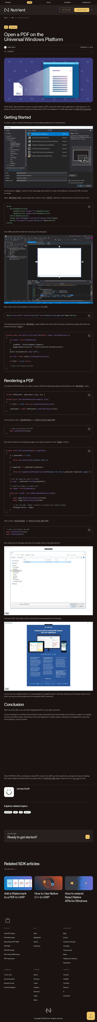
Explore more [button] (11, 869)
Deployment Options (70, 959)
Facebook (66, 996)
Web (35, 933)
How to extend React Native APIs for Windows (76, 897)
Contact (66, 975)
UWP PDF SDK (49, 778)
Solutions (37, 946)
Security (36, 979)
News (65, 954)
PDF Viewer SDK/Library (12, 954)
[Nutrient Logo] (14, 10)
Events (65, 938)
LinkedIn (66, 979)
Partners (37, 992)
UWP (15, 812)
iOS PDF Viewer (9, 950)
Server (36, 942)
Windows (8, 812)
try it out (76, 778)
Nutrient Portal (9, 983)
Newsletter (67, 963)
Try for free (66, 9)
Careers (36, 987)
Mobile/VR (37, 938)
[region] (48, 481)
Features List (67, 950)
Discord (66, 987)
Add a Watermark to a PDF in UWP (15, 895)
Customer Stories (69, 942)
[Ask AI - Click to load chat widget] (91, 1016)
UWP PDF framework (83, 109)
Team (36, 983)
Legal (35, 996)
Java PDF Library (9, 933)
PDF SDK (7, 946)
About (36, 975)
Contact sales (82, 9)
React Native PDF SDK (11, 942)
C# (21, 812)
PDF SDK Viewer (9, 938)
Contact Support (10, 987)
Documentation (9, 979)
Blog (64, 933)
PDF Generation (9, 959)
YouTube (66, 983)
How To (27, 812)
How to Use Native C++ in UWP (46, 895)
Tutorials (66, 946)
